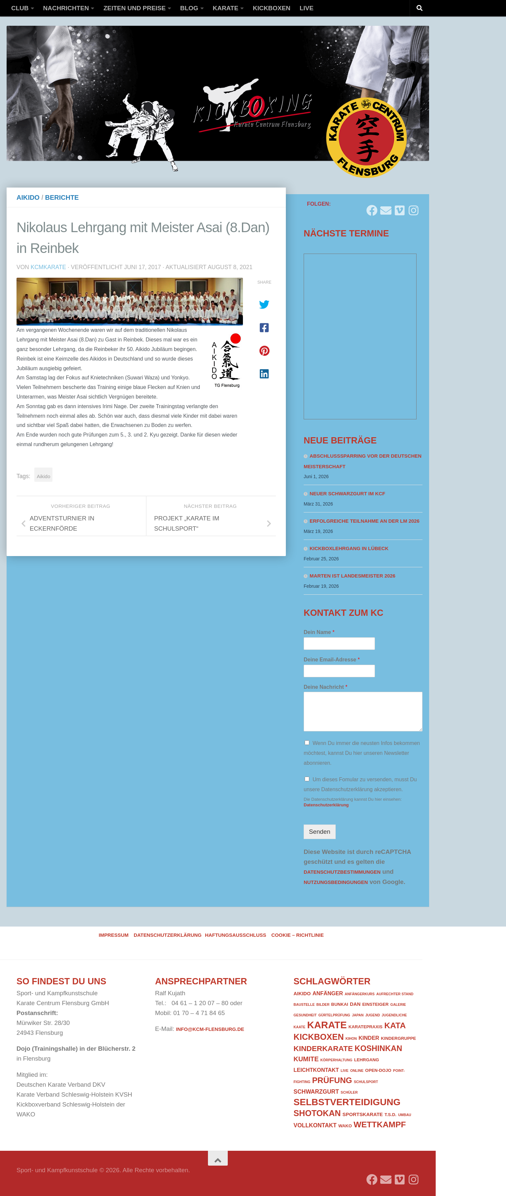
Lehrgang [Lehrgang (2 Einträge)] (366, 1059)
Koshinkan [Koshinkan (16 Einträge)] (378, 1048)
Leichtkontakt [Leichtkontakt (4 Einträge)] (316, 1070)
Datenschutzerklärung (326, 804)
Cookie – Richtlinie (297, 935)
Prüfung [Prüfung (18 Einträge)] (332, 1080)
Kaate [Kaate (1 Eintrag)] (299, 1027)
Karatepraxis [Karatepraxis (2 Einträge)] (366, 1026)
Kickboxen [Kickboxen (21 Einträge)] (318, 1036)
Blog (189, 8)
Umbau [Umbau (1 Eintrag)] (404, 1115)
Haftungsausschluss (235, 935)
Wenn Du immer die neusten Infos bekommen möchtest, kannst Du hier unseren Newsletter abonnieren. (362, 753)
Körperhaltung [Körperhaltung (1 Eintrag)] (336, 1060)
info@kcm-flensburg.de (210, 1029)
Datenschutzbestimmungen (342, 872)
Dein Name (319, 632)
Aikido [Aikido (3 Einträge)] (302, 993)
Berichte (62, 197)
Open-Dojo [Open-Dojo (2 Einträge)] (378, 1070)
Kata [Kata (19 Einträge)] (395, 1025)
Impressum (113, 935)
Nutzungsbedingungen (336, 882)
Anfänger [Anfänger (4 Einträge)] (328, 993)
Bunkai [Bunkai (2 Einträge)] (339, 1004)
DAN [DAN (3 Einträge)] (355, 1004)
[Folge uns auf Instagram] (413, 208)
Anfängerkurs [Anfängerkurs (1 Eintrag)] (360, 994)
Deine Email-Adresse (332, 659)
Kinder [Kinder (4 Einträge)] (368, 1038)
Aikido (28, 197)
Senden (319, 831)
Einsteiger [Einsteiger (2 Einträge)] (375, 1004)
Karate (226, 8)
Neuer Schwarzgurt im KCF (347, 493)
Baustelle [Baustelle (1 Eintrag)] (304, 1004)
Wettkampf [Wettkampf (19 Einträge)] (380, 1124)
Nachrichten (66, 8)
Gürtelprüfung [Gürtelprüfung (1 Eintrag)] (334, 1015)
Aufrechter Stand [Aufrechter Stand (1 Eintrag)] (394, 994)
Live (307, 8)
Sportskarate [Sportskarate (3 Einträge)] (363, 1114)
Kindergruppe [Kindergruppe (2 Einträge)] (398, 1038)
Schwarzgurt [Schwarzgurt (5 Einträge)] (316, 1091)
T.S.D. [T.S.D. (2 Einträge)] (390, 1114)
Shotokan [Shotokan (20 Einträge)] (317, 1113)
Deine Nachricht (326, 687)
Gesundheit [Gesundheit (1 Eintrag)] (305, 1015)
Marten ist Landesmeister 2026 (352, 576)
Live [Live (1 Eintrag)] (345, 1071)
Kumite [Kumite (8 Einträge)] (306, 1059)
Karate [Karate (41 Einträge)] (327, 1024)
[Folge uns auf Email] (385, 208)
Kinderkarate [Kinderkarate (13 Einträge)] (323, 1048)
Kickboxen (271, 8)
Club (20, 8)
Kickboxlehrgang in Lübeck (349, 548)
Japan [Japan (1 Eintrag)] (357, 1015)
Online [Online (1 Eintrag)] (356, 1071)
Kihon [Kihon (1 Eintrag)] (351, 1038)
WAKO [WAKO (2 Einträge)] (345, 1125)
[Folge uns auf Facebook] (372, 208)
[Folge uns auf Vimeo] (399, 208)
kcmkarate (48, 267)
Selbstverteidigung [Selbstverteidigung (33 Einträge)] (346, 1102)
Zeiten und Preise (134, 8)
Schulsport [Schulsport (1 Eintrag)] (366, 1082)
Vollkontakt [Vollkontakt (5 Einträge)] (314, 1125)
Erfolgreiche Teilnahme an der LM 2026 (365, 521)
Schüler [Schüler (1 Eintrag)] (349, 1092)
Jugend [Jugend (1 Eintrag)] (372, 1015)
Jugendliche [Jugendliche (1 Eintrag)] (394, 1015)
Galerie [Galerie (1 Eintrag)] (398, 1004)
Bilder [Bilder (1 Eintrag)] (322, 1004)
